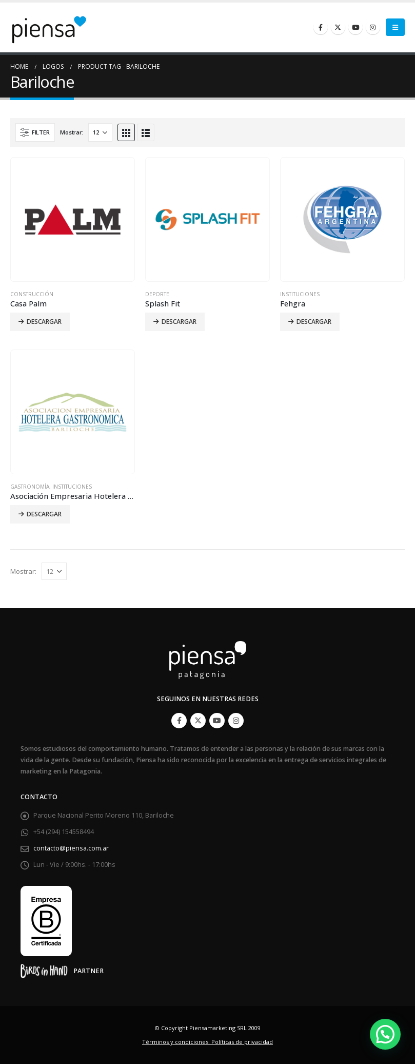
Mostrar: (71, 132)
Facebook (179, 720)
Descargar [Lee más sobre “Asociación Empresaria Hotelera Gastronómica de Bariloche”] (44, 514)
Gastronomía (29, 486)
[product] (72, 219)
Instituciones (300, 294)
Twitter (198, 720)
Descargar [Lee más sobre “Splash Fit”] (179, 321)
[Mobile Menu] (395, 27)
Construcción (31, 294)
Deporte (157, 294)
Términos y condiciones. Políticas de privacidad (207, 1042)
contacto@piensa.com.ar (71, 848)
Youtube (217, 720)
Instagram (236, 720)
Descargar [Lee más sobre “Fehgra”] (314, 321)
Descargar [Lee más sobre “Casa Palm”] (44, 321)
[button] (385, 1034)
